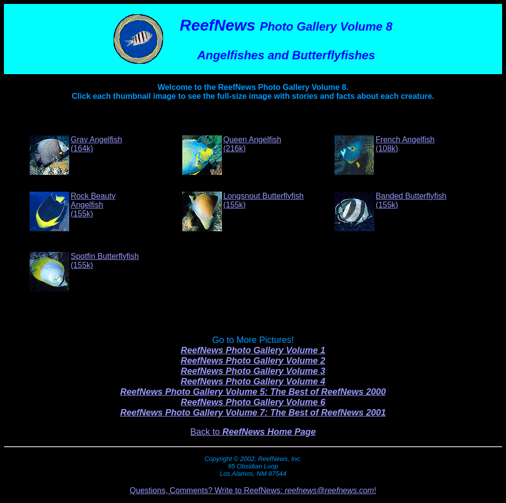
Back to (253, 432)
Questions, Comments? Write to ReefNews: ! (253, 490)
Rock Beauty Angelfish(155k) (93, 205)
